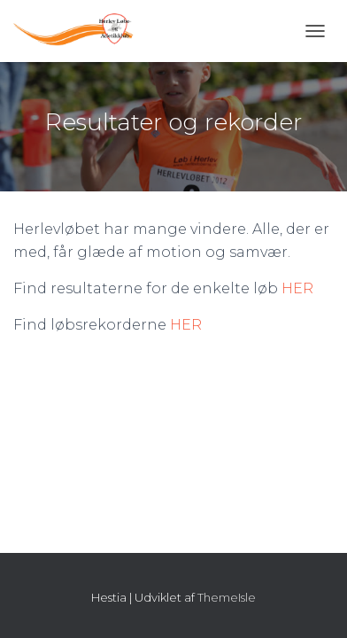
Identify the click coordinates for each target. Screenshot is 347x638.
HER (297, 288)
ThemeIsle (226, 597)
